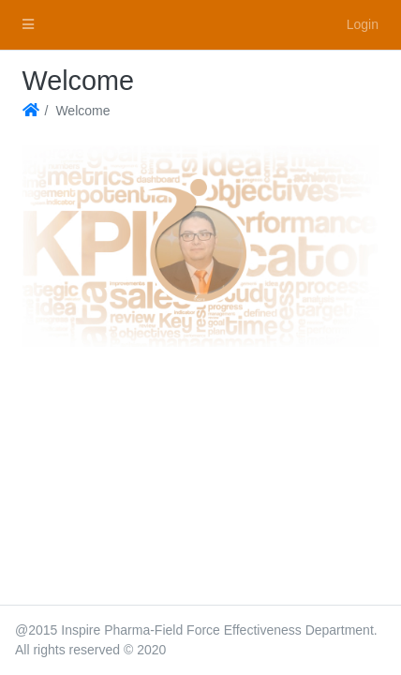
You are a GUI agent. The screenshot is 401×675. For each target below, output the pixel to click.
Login (363, 24)
